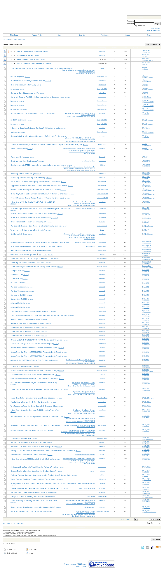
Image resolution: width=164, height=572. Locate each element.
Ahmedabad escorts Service (85, 513)
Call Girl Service (71, 360)
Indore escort (76, 148)
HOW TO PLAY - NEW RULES (28, 59)
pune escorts (68, 433)
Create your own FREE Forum (75, 564)
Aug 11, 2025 (145, 499)
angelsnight (147, 165)
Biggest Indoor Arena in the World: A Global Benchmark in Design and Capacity (39, 186)
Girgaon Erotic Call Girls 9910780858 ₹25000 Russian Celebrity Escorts (36, 340)
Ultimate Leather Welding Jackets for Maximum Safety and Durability (35, 190)
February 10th (146, 189)
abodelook (102, 177)
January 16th (145, 229)
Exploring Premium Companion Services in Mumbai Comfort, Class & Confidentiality (41, 475)
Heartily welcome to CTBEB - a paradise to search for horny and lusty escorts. (38, 165)
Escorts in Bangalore (88, 514)
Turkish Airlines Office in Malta (85, 454)
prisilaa (102, 475)
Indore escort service (88, 148)
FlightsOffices (102, 144)
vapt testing (15, 132)
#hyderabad (91, 425)
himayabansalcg (148, 149)
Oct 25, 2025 (145, 359)
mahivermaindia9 (102, 226)
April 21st (144, 119)
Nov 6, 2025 (145, 290)
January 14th (145, 233)
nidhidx (102, 68)
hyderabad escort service (86, 432)
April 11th (144, 148)
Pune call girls (90, 516)
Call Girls (80, 113)
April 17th (144, 144)
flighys (102, 230)
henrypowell (147, 52)
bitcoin (88, 496)
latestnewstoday (89, 507)
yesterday (144, 67)
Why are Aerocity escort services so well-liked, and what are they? (34, 371)
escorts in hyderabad (88, 430)
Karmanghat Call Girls (18, 295)
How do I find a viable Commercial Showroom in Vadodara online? (34, 348)
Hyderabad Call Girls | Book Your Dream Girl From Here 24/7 (32, 425)
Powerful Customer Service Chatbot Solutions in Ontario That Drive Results (37, 198)
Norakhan (146, 417)
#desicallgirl (74, 425)
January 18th (145, 221)
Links (59, 35)
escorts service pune (80, 433)
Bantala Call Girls (17, 275)
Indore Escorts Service (19, 149)
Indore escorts (67, 148)
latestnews (102, 507)
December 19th (146, 241)
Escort (69, 170)
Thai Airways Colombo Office (21, 438)
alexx (145, 157)
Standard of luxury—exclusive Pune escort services (29, 430)
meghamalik (102, 208)
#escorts (80, 427)
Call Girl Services (89, 361)
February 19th (146, 172)
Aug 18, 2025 (145, 466)
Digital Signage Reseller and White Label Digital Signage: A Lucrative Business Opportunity (43, 483)
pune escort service (88, 435)
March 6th (145, 156)
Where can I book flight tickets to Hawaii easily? (28, 230)
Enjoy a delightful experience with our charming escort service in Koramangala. (39, 68)
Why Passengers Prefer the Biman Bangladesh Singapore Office (34, 406)
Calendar (82, 35)
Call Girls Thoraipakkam (19, 291)
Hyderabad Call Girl (70, 138)
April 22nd (145, 108)
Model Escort (80, 170)
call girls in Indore (89, 152)
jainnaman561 (102, 80)
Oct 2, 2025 (145, 382)
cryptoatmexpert (102, 496)
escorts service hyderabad (69, 432)
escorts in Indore (89, 153)
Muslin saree (90, 246)
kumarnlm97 (102, 213)
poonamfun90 (102, 97)
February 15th (146, 181)
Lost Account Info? (154, 30)
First (40, 254)
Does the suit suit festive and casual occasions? (28, 250)
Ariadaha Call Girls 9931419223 (22, 367)
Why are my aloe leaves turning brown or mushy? (28, 178)
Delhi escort (91, 511)
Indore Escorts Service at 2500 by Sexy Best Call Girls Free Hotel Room (36, 389)
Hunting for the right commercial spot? (24, 93)
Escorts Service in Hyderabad (71, 514)
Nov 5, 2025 (145, 302)
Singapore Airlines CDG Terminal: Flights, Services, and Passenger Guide (37, 242)
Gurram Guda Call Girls (19, 299)
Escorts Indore (90, 203)
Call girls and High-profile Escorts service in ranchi (28, 511)
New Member (156, 28)
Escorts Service (69, 167)
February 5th (145, 208)
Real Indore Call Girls (18, 234)
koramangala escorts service (85, 70)
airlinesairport (102, 467)
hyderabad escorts (75, 430)
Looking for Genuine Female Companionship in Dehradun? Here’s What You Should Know (43, 451)
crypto (93, 496)
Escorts (73, 170)
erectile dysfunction (88, 161)
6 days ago (145, 80)
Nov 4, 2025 (145, 318)
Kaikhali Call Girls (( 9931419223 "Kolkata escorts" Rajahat (32, 344)
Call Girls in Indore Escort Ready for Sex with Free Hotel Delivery (34, 383)
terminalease (102, 242)
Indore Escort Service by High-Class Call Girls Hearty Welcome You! (35, 410)
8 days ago (145, 88)
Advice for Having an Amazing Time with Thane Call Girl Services (34, 501)
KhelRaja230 (102, 84)
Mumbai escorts (81, 511)
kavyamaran (102, 217)
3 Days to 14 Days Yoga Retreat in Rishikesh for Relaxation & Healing (36, 128)
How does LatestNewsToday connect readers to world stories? (33, 507)
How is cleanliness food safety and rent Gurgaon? (28, 222)
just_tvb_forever (148, 60)
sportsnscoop (102, 181)
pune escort (91, 433)
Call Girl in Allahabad (88, 115)
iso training (14, 101)
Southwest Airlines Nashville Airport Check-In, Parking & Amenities (34, 467)
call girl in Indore (89, 150)
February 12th (146, 185)
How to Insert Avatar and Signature (29, 51)
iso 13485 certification (18, 120)
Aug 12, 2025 (145, 495)
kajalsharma (102, 311)
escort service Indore (76, 152)
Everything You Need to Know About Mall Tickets (28, 263)
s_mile (145, 56)
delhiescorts (91, 208)
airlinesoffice (102, 479)
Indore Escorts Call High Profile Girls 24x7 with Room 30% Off (33, 202)
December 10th (146, 249)
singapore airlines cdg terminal (85, 242)
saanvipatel (102, 148)
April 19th (144, 127)
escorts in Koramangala (87, 71)
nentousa (102, 483)
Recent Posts (36, 35)
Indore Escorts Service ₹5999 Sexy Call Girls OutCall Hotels (32, 459)
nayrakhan (102, 416)
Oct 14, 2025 (145, 374)
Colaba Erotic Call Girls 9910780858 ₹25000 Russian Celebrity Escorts (36, 352)
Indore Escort (76, 202)
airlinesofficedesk (102, 438)
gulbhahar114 (102, 246)
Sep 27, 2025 (145, 388)
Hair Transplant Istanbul (87, 488)
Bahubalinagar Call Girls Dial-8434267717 (26, 327)
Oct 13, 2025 (145, 378)
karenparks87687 (102, 76)
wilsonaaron (102, 161)
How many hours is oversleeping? (23, 174)
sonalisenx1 (102, 492)
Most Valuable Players (25, 55)
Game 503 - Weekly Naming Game (23, 255)
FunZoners (105, 35)
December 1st (146, 257)
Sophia (146, 255)
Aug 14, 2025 (145, 491)
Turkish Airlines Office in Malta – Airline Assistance (28, 455)
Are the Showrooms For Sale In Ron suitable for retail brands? (33, 375)
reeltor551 (102, 221)
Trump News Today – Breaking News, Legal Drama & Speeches (33, 398)
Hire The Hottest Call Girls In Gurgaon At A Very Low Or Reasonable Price (37, 417)
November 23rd (146, 261)
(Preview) (45, 51)
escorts (84, 208)
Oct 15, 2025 (145, 370)
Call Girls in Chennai (78, 516)
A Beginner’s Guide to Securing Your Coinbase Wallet (30, 496)
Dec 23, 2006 (145, 54)
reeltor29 (102, 347)
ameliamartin (102, 173)
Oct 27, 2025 (145, 351)
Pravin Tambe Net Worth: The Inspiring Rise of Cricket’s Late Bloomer (35, 182)
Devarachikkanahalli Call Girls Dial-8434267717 (28, 323)
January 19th (145, 217)
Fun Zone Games (18, 39)
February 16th (146, 177)
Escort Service (78, 167)
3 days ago (145, 76)
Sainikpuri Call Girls (18, 303)
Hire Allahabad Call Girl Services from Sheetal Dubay (30, 113)
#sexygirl (67, 425)
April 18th (144, 135)
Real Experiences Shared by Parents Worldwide (28, 81)
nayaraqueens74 (102, 266)
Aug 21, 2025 (145, 437)
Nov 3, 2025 (145, 326)
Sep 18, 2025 (145, 397)
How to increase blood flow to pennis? (24, 161)
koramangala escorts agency (85, 73)
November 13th (146, 266)
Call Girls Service (89, 113)
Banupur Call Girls (17, 271)
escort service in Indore (76, 150)
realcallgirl (102, 113)
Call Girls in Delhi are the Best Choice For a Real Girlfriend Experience (36, 226)
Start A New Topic (153, 44)
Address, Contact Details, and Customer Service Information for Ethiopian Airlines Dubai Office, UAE (46, 145)
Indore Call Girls (79, 203)
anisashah (102, 270)
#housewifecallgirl (89, 427)
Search (149, 35)
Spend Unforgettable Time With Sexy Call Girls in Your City (32, 258)
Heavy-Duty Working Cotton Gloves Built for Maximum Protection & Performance (39, 194)
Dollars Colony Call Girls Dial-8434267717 (26, 319)
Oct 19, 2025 (145, 365)
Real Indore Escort (89, 205)
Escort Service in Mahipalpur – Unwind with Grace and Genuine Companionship (39, 315)
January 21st (145, 213)
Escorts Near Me (89, 167)
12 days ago (145, 104)
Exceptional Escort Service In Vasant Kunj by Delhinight (30, 311)
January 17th (145, 225)
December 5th (146, 253)
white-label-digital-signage (86, 483)
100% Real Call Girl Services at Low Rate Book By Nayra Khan (33, 447)
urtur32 (146, 85)
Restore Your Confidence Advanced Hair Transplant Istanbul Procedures (36, 488)
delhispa (102, 165)
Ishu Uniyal (102, 128)
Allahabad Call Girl (71, 113)
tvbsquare (102, 51)
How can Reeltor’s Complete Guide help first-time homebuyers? (33, 471)
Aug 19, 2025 (145, 458)
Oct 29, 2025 (145, 339)
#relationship (82, 425)
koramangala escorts (69, 70)
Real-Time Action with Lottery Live (23, 85)
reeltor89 (102, 471)
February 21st (146, 164)
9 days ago (145, 92)
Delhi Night (102, 315)
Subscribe (156, 539)
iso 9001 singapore (17, 77)
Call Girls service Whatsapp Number (77, 116)
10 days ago (145, 96)
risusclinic (102, 488)
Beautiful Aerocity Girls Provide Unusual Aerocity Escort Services (34, 267)
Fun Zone (6, 39)
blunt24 (102, 454)
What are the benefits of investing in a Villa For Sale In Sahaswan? (34, 379)
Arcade (127, 35)
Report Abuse (81, 566)
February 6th (145, 201)
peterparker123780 (102, 189)
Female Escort (79, 168)
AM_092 (145, 64)
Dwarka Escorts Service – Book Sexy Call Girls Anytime (30, 402)
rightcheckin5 (102, 406)
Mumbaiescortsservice (102, 511)
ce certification (16, 109)
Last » (45, 254)
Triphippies (102, 262)
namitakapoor (102, 425)
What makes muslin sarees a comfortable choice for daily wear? (33, 246)
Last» (127, 519)
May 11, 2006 (146, 62)
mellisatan (102, 450)
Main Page (14, 35)
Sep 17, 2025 (145, 401)
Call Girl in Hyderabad (87, 139)
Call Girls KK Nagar (18, 283)
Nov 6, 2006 (145, 58)
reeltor (92, 471)
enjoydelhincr (102, 402)
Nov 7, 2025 (145, 282)
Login (157, 24)
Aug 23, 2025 (145, 416)
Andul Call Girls (16, 279)
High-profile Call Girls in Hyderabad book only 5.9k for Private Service (35, 136)
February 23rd (146, 50)
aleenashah (102, 343)
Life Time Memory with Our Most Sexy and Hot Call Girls (31, 492)
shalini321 (102, 442)
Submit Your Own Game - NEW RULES (31, 64)
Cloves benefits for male (19, 157)
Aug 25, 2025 (145, 405)
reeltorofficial (102, 93)
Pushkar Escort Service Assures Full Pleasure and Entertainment (34, 214)
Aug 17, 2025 (145, 487)
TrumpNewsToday (102, 398)
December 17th (146, 245)
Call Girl (92, 116)
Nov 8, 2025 (145, 270)
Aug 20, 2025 (145, 450)
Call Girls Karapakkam (19, 287)
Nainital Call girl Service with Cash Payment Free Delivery (31, 218)
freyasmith (102, 157)
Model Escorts (90, 170)
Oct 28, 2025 (145, 343)
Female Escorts (90, 168)
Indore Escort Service (88, 202)
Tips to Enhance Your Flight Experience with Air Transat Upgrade (34, 479)
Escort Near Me (69, 168)
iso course (14, 89)
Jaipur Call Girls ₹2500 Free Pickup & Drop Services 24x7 (31, 360)
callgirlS (78, 208)
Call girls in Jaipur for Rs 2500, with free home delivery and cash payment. (37, 97)
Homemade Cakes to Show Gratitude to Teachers (28, 443)
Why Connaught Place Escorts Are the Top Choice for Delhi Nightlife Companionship (41, 209)
